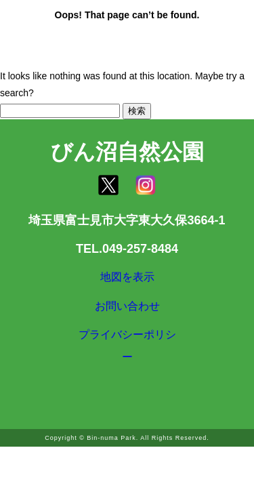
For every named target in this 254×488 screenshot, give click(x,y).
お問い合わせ (127, 316)
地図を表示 (127, 280)
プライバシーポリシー (127, 362)
